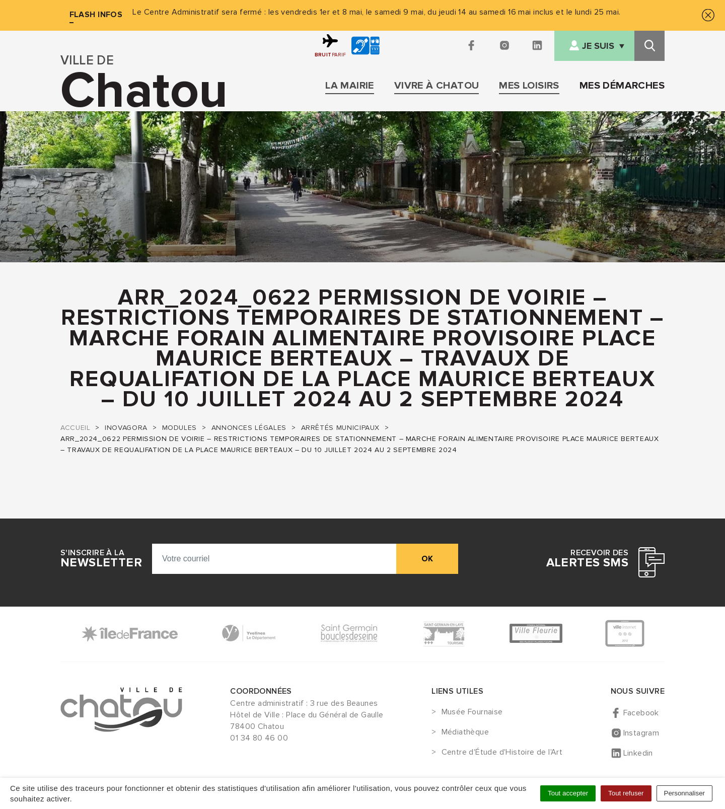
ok (427, 559)
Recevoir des (587, 559)
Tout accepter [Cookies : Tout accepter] (568, 793)
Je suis (598, 46)
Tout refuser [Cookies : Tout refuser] (625, 793)
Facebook (641, 713)
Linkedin (638, 753)
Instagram (641, 733)
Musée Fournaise (472, 712)
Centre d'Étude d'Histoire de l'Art (502, 752)
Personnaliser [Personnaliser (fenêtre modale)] (684, 793)
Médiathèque (465, 732)
